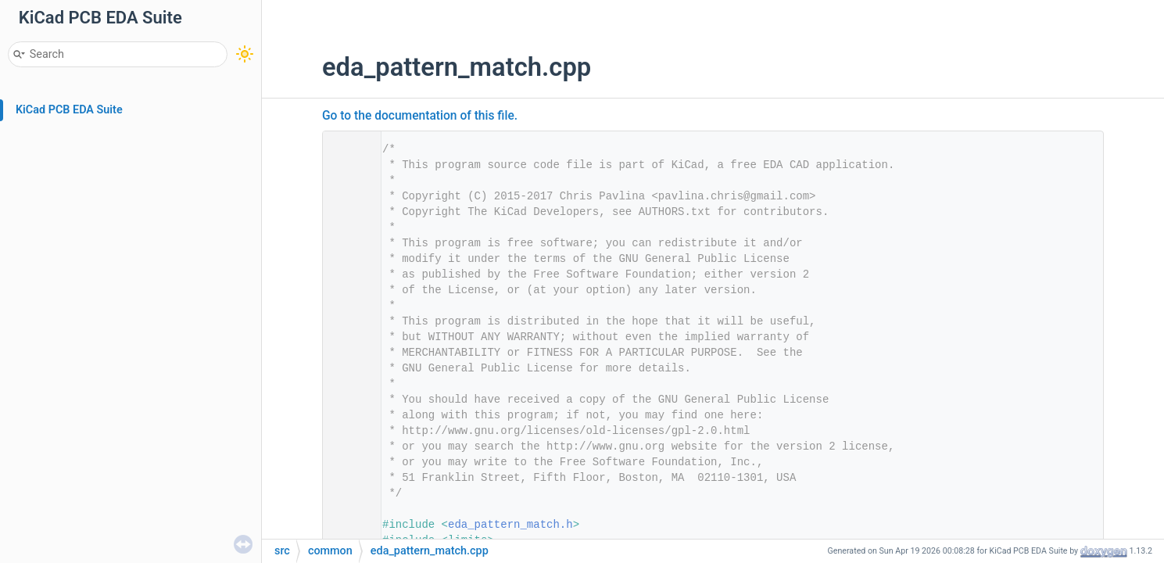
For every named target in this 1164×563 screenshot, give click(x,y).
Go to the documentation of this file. (420, 116)
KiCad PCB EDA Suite (69, 110)
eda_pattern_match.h (510, 524)
